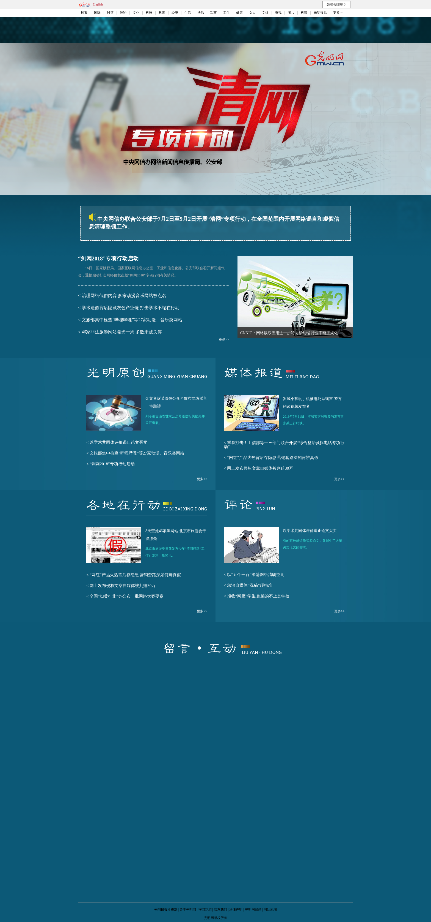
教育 (162, 13)
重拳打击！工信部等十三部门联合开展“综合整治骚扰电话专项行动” (284, 444)
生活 (187, 13)
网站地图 (270, 910)
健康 (239, 13)
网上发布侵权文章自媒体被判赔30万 (260, 468)
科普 (304, 13)
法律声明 (235, 910)
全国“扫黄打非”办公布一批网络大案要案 (126, 596)
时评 (110, 13)
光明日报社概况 (165, 910)
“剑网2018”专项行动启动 (108, 258)
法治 (200, 13)
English (98, 4)
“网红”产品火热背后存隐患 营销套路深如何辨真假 (272, 457)
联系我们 (220, 910)
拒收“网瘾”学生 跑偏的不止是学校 (258, 596)
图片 (291, 13)
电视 (278, 13)
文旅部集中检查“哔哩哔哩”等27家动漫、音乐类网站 (132, 319)
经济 (175, 13)
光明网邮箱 (253, 910)
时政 (84, 13)
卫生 (226, 13)
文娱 (265, 13)
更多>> (338, 13)
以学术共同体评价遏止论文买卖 (118, 442)
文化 (136, 13)
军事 (213, 13)
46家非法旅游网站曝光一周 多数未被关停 (122, 332)
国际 (97, 13)
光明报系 (320, 13)
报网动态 (205, 910)
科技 (149, 13)
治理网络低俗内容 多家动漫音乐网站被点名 (124, 295)
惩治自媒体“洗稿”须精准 (249, 585)
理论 (123, 13)
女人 (252, 13)
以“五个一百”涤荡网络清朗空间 (255, 574)
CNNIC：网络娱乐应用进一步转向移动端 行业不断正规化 (289, 333)
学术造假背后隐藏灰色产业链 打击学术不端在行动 (130, 307)
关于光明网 (187, 910)
